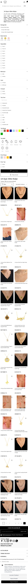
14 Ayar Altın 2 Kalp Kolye (6, 221)
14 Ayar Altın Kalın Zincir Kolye (20, 201)
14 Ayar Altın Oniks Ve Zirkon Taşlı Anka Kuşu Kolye (7, 515)
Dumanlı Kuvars (5, 108)
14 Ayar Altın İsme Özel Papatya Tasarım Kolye (20, 326)
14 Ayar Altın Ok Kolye (19, 221)
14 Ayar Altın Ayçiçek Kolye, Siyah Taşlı (21, 368)
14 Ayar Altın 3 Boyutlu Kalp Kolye (21, 515)
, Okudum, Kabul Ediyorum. (12, 535)
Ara (25, 6)
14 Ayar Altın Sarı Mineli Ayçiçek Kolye (20, 305)
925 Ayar (3, 85)
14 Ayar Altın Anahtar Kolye (6, 430)
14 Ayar (3, 82)
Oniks (3, 117)
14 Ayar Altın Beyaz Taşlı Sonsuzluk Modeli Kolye (6, 410)
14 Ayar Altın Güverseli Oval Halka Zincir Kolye (21, 494)
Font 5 (3, 58)
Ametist (3, 105)
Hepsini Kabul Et (14, 581)
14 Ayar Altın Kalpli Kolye (6, 451)
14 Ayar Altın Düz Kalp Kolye (21, 262)
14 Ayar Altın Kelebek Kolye (7, 388)
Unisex (3, 93)
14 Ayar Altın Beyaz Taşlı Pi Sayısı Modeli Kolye (6, 347)
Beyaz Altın (2, 38)
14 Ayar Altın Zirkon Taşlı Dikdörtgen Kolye (6, 494)
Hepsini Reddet (14, 578)
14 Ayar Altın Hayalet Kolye (7, 32)
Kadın (3, 91)
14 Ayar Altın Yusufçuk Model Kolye (21, 473)
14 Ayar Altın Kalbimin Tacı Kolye (6, 263)
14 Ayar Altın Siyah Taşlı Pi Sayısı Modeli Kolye (20, 347)
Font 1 (3, 46)
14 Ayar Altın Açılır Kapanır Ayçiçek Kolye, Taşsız (6, 305)
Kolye (3, 164)
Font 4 (3, 55)
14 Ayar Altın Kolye (5, 27)
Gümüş (3, 76)
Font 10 (3, 48)
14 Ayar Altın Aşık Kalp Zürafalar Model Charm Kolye (21, 431)
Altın (2, 74)
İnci (2, 115)
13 (21, 523)
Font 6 (3, 60)
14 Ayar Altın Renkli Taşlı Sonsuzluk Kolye (20, 389)
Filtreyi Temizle (14, 175)
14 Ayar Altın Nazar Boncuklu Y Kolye (21, 452)
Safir (2, 119)
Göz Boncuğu (4, 112)
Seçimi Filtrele (14, 171)
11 (15, 523)
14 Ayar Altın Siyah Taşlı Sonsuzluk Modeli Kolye (20, 410)
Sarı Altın (5, 38)
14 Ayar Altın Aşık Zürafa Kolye (20, 242)
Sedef (3, 122)
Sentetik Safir (4, 124)
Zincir (3, 166)
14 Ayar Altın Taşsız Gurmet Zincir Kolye (6, 201)
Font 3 (3, 53)
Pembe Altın (8, 38)
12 (18, 523)
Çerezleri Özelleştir (14, 575)
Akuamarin (4, 103)
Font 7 (3, 63)
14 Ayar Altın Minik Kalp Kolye (21, 283)
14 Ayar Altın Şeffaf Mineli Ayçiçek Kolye (6, 326)
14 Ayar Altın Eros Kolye (6, 472)
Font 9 (3, 67)
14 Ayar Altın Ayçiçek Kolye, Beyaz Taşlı (7, 368)
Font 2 (3, 51)
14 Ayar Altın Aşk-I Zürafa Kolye (6, 242)
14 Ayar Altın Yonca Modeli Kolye (6, 284)
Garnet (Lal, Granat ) (6, 110)
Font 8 (3, 65)
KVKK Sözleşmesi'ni (6, 535)
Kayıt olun (23, 531)
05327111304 (6, 546)
